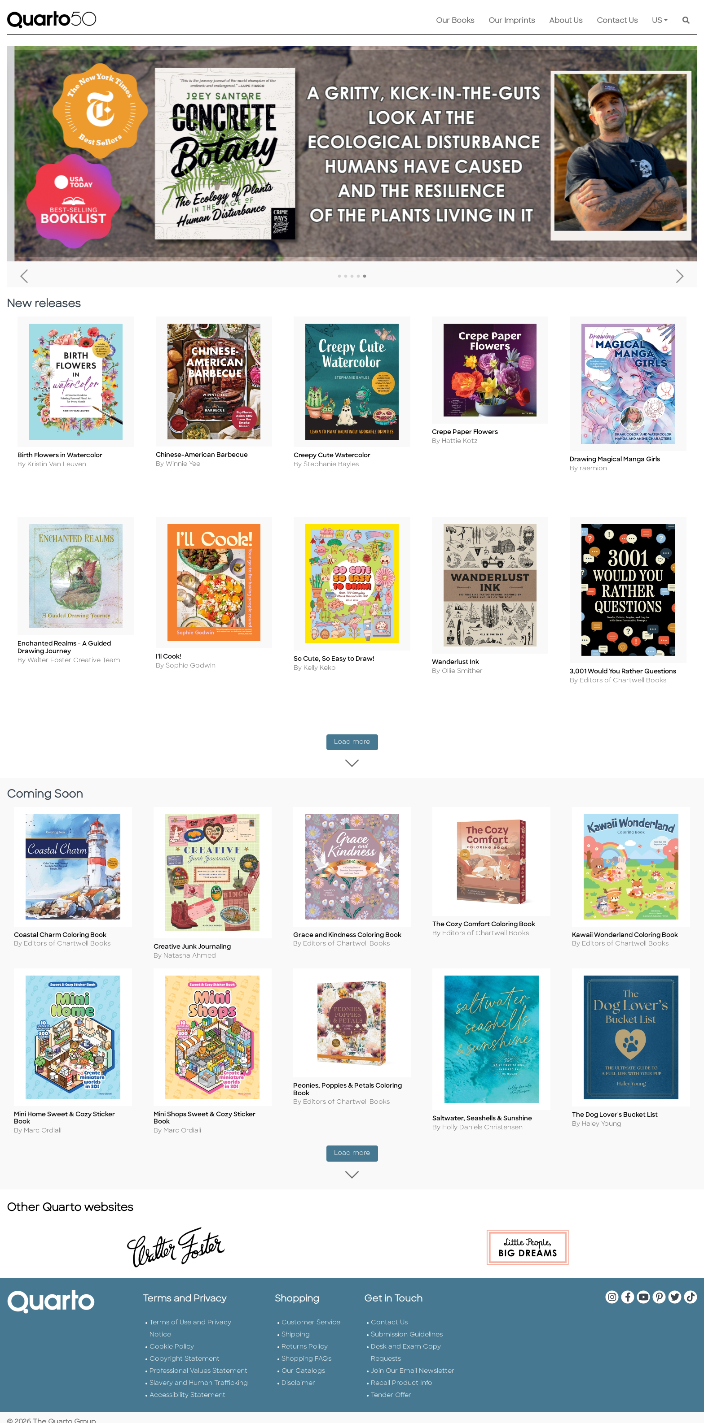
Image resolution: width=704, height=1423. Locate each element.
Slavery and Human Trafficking (199, 1377)
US (657, 21)
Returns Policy (305, 1341)
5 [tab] (364, 276)
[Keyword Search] (686, 21)
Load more (356, 737)
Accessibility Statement (187, 1389)
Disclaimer (298, 1377)
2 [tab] (346, 276)
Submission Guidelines (407, 1329)
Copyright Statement (185, 1353)
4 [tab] (358, 276)
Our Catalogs (303, 1365)
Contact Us (617, 21)
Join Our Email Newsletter (412, 1365)
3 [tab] (352, 276)
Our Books (455, 21)
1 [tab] (339, 276)
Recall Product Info (401, 1377)
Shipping (296, 1329)
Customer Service (311, 1317)
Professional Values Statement (198, 1365)
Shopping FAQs (306, 1353)
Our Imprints (511, 21)
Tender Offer (391, 1389)
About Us (565, 21)
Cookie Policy (172, 1341)
